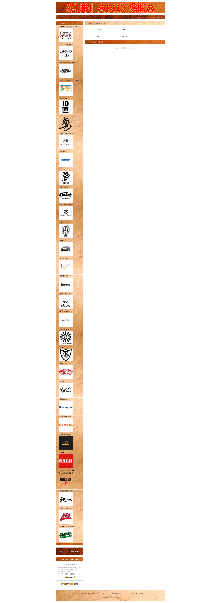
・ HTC (69, 354)
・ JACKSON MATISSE (69, 70)
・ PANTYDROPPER (69, 516)
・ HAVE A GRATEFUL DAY (69, 87)
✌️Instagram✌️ (69, 577)
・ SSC (69, 123)
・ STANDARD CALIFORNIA (69, 34)
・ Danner (69, 388)
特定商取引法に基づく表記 (86, 593)
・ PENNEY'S (69, 283)
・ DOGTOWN (69, 230)
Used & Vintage (100, 23)
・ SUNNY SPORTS (69, 319)
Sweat (151, 30)
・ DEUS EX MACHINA (69, 141)
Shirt (125, 30)
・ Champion (69, 406)
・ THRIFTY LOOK (69, 301)
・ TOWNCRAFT (69, 265)
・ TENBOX (69, 105)
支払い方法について (103, 593)
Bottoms (125, 36)
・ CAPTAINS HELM (69, 52)
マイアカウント (148, 17)
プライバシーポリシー (136, 593)
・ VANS (69, 371)
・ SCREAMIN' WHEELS (69, 534)
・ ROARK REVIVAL (69, 212)
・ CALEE (69, 176)
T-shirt (98, 30)
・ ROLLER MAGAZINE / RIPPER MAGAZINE (69, 479)
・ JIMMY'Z (69, 248)
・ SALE (69, 460)
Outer (98, 36)
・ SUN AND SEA (69, 424)
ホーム (140, 17)
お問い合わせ (158, 17)
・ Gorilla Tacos (69, 337)
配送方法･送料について (119, 593)
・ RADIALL (69, 159)
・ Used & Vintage (69, 442)
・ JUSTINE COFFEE (69, 498)
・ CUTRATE (69, 194)
